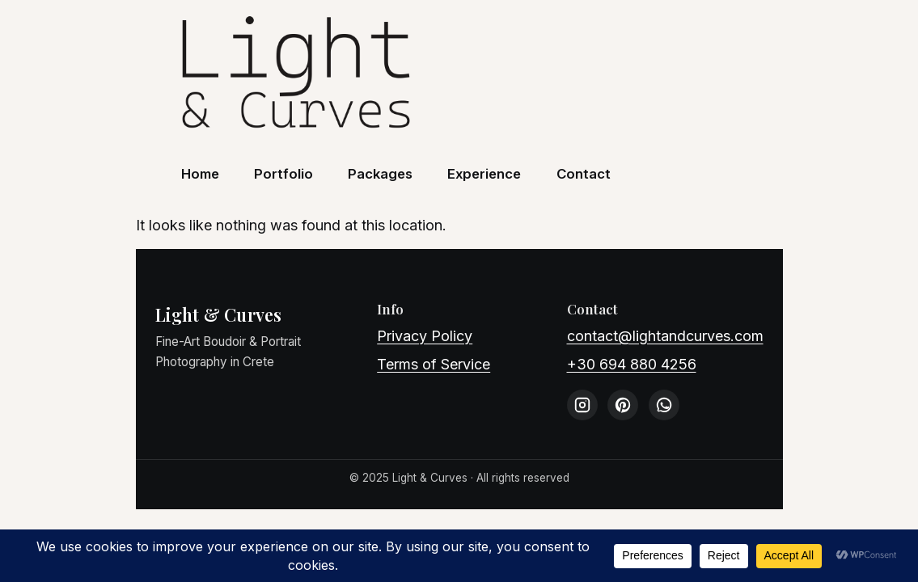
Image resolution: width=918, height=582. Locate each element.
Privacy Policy (424, 335)
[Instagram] (582, 405)
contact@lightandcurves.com (665, 335)
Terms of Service (433, 364)
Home (200, 174)
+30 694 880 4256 (631, 364)
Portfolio (283, 174)
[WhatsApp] (664, 405)
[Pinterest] (622, 405)
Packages (380, 174)
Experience (484, 174)
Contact (583, 174)
